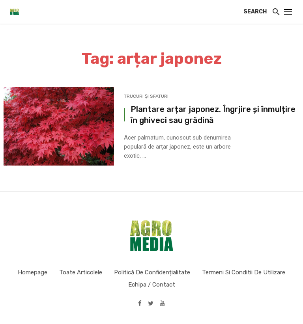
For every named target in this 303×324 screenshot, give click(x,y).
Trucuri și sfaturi (146, 96)
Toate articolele (80, 272)
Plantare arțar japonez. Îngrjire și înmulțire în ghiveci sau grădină (213, 114)
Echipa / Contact (151, 284)
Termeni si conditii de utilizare (243, 272)
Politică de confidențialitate (152, 272)
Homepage (32, 272)
